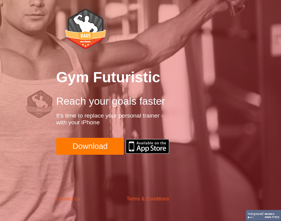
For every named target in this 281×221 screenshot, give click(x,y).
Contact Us (68, 198)
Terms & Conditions (148, 198)
